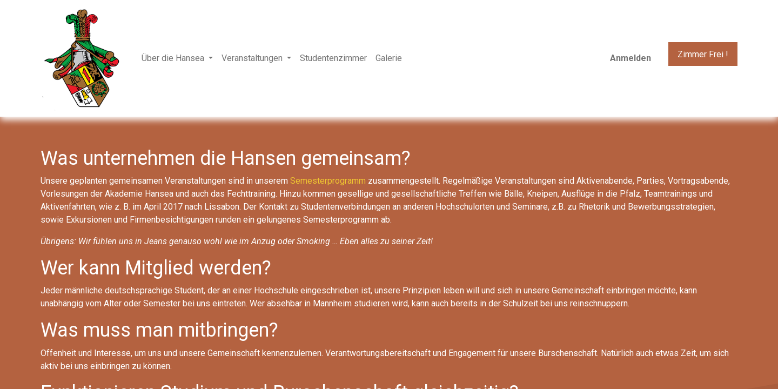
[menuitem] (333, 58)
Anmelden (630, 58)
